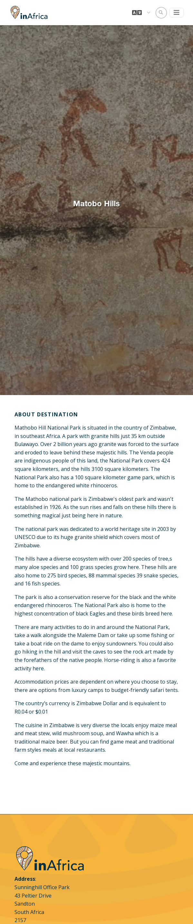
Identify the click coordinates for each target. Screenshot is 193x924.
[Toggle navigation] (176, 12)
